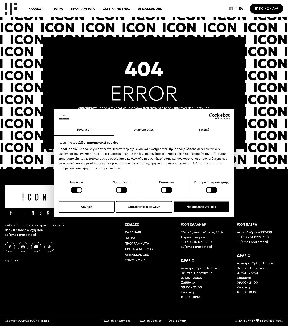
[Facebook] (10, 247)
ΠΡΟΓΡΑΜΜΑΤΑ (83, 9)
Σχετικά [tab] (204, 129)
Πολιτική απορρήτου (116, 320)
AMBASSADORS (150, 9)
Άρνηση (86, 206)
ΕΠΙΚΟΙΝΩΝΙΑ (264, 8)
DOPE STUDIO (273, 320)
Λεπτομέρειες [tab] (144, 129)
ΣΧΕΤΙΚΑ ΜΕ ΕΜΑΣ (116, 9)
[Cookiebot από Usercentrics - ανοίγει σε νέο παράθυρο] (212, 116)
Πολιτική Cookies (149, 320)
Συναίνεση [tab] (83, 129)
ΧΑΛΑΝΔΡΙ (36, 9)
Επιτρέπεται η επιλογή (144, 206)
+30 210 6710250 (198, 242)
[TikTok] (49, 247)
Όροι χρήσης (177, 320)
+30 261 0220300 (255, 237)
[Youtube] (36, 247)
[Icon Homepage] (11, 9)
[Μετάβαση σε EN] (231, 8)
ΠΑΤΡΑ (58, 9)
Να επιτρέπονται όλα (201, 206)
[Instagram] (23, 247)
